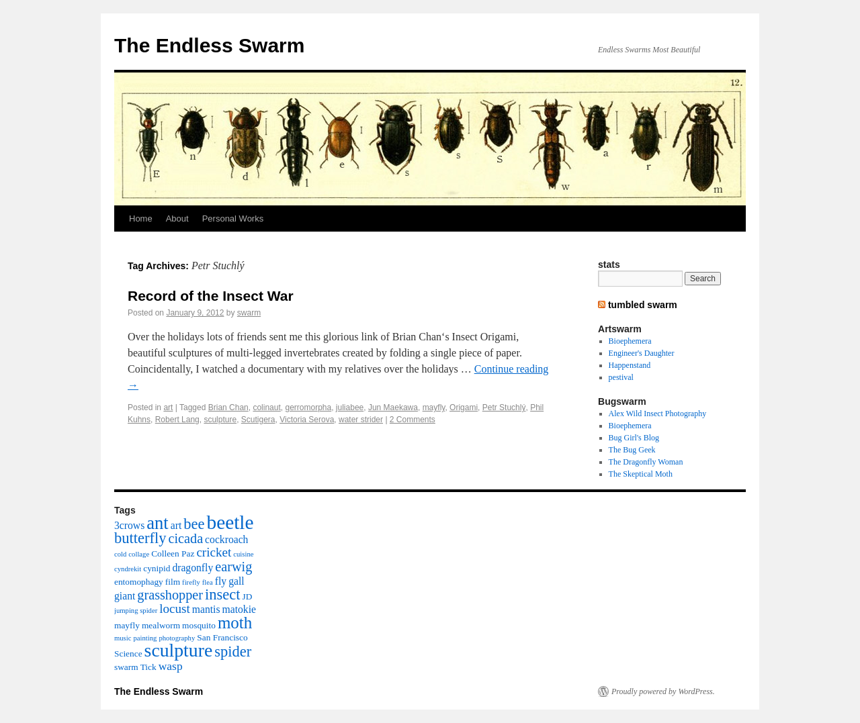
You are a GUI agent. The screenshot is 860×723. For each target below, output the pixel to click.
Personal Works (233, 218)
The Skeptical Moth (641, 474)
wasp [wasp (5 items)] (171, 666)
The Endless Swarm (209, 45)
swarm (249, 313)
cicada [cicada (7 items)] (185, 538)
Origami (463, 407)
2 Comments (412, 419)
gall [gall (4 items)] (236, 581)
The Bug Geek (632, 449)
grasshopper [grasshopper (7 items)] (170, 594)
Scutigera (258, 419)
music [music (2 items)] (122, 638)
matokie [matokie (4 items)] (239, 609)
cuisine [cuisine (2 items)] (243, 554)
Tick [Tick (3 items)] (148, 667)
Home (141, 218)
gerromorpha (308, 407)
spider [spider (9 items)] (232, 651)
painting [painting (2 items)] (145, 638)
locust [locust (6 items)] (174, 608)
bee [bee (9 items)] (193, 524)
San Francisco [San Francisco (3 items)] (222, 637)
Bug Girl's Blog (634, 437)
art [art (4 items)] (176, 525)
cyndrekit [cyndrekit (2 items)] (127, 569)
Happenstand (630, 365)
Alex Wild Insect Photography (658, 413)
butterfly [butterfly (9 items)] (140, 538)
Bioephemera (630, 341)
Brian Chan (228, 407)
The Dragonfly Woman (646, 462)
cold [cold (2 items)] (120, 554)
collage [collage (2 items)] (138, 554)
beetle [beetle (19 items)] (229, 522)
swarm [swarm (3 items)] (126, 667)
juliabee (349, 407)
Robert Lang (177, 419)
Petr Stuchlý (504, 407)
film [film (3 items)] (172, 582)
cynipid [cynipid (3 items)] (156, 568)
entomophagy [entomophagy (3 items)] (138, 582)
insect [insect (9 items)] (222, 594)
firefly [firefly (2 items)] (191, 582)
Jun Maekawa (393, 407)
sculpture (220, 419)
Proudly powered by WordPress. (663, 691)
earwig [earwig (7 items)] (233, 566)
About (177, 218)
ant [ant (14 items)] (157, 523)
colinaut (266, 407)
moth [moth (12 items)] (235, 623)
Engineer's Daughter (642, 353)
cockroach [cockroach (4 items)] (226, 539)
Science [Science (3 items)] (128, 653)
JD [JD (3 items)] (248, 596)
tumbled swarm (642, 304)
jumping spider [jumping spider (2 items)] (135, 610)
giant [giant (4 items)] (124, 595)
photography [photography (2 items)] (177, 638)
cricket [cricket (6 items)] (213, 552)
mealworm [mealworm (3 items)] (161, 625)
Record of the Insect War (211, 295)
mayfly (434, 407)
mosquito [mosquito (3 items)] (199, 625)
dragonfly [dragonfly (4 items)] (192, 567)
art (168, 407)
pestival (621, 377)
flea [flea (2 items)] (207, 582)
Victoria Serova (307, 419)
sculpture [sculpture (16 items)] (178, 650)
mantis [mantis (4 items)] (206, 609)
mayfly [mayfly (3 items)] (127, 625)
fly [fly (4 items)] (220, 581)
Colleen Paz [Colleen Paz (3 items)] (172, 553)
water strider (361, 419)
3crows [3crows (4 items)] (129, 525)
